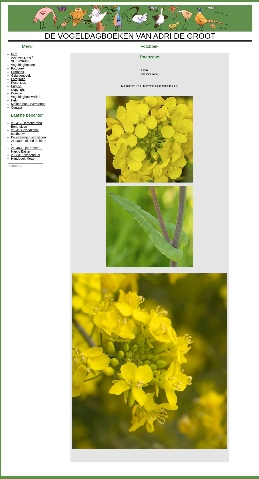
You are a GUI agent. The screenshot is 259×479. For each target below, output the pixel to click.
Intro (14, 54)
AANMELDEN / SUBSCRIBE (22, 59)
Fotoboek (17, 68)
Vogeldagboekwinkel (25, 97)
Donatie (16, 93)
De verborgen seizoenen (28, 137)
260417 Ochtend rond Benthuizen (26, 124)
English (16, 86)
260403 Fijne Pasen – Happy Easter (26, 149)
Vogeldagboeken (23, 65)
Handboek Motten (23, 158)
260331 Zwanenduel (25, 155)
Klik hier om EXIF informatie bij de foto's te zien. (149, 85)
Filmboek (17, 72)
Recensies (18, 82)
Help (14, 100)
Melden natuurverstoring (28, 104)
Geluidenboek (21, 75)
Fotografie (18, 79)
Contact (16, 107)
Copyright (18, 89)
